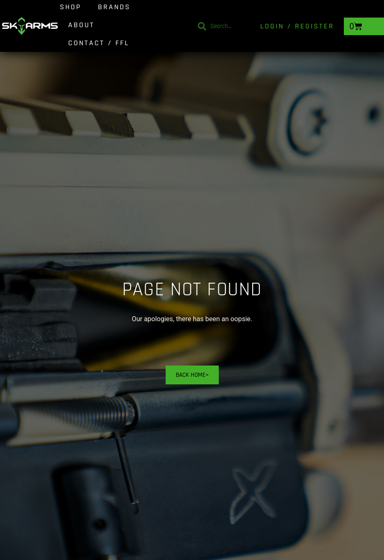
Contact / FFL (98, 43)
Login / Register (297, 26)
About (81, 25)
